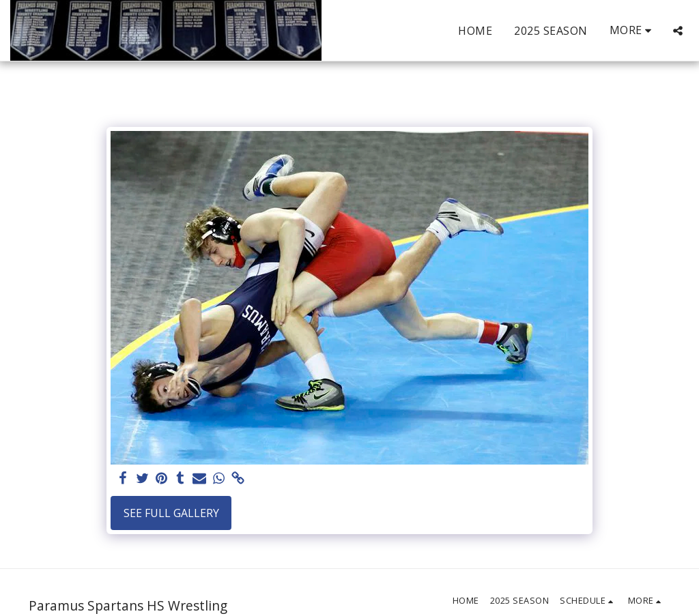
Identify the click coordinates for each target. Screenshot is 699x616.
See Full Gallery (171, 512)
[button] (678, 30)
